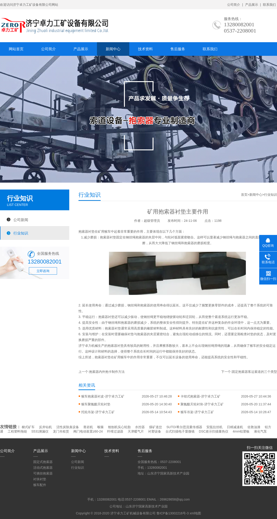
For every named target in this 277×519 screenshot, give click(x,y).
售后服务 (177, 49)
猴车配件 (39, 485)
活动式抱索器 (43, 467)
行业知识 (20, 233)
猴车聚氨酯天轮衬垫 (95, 404)
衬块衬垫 (39, 479)
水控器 (140, 427)
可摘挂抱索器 (43, 473)
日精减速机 (235, 427)
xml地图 (195, 513)
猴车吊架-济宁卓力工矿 (197, 412)
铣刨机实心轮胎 (119, 427)
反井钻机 (45, 427)
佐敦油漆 (253, 427)
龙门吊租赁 (61, 431)
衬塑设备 (154, 431)
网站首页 (16, 49)
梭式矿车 (28, 427)
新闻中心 (113, 49)
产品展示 (251, 4)
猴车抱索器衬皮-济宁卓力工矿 (102, 396)
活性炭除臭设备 (67, 427)
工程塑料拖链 (17, 431)
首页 (244, 194)
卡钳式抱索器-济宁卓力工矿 (200, 396)
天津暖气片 (136, 431)
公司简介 (233, 4)
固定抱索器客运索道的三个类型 (254, 372)
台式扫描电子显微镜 (180, 431)
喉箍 (100, 427)
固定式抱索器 (43, 462)
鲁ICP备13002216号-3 (173, 513)
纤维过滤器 (115, 431)
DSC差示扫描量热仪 (214, 431)
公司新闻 (20, 220)
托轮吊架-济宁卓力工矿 (98, 412)
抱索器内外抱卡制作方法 (107, 372)
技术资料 (145, 49)
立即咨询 (42, 271)
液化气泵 (260, 431)
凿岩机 (88, 427)
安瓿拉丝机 (214, 427)
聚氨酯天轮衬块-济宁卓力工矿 (202, 404)
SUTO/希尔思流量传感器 (184, 427)
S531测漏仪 (40, 431)
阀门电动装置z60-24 (88, 431)
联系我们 (269, 4)
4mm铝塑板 (241, 431)
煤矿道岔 (155, 427)
